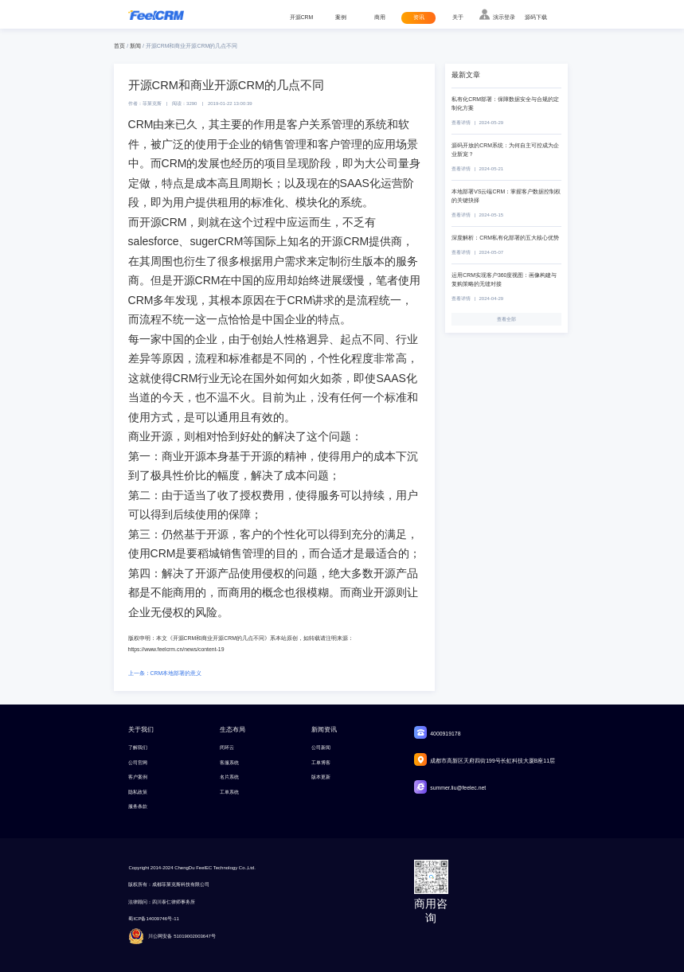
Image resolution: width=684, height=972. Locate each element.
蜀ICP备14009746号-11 (153, 918)
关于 (457, 17)
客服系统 (229, 762)
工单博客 (320, 762)
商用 (379, 17)
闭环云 (227, 747)
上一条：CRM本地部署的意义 (165, 673)
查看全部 (506, 319)
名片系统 (229, 777)
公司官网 (137, 762)
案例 (340, 17)
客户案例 (137, 777)
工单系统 (229, 792)
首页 (119, 46)
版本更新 (320, 777)
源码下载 (536, 17)
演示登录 (504, 17)
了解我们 (137, 747)
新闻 (135, 46)
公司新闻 (320, 747)
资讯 (418, 17)
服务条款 (137, 806)
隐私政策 (137, 792)
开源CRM (302, 17)
